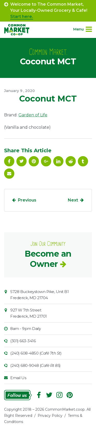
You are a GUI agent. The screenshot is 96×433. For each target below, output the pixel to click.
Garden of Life (32, 115)
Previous (27, 200)
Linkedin (58, 161)
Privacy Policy (50, 415)
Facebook (9, 161)
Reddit (71, 161)
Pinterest (34, 161)
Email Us (18, 377)
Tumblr (83, 161)
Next (73, 200)
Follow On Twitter (21, 161)
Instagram (59, 395)
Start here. (21, 16)
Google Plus (46, 161)
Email (9, 173)
